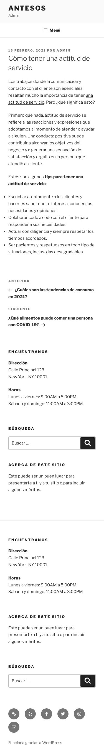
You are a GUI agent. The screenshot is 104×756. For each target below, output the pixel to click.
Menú (52, 30)
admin (63, 50)
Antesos (27, 8)
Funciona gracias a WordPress (35, 742)
